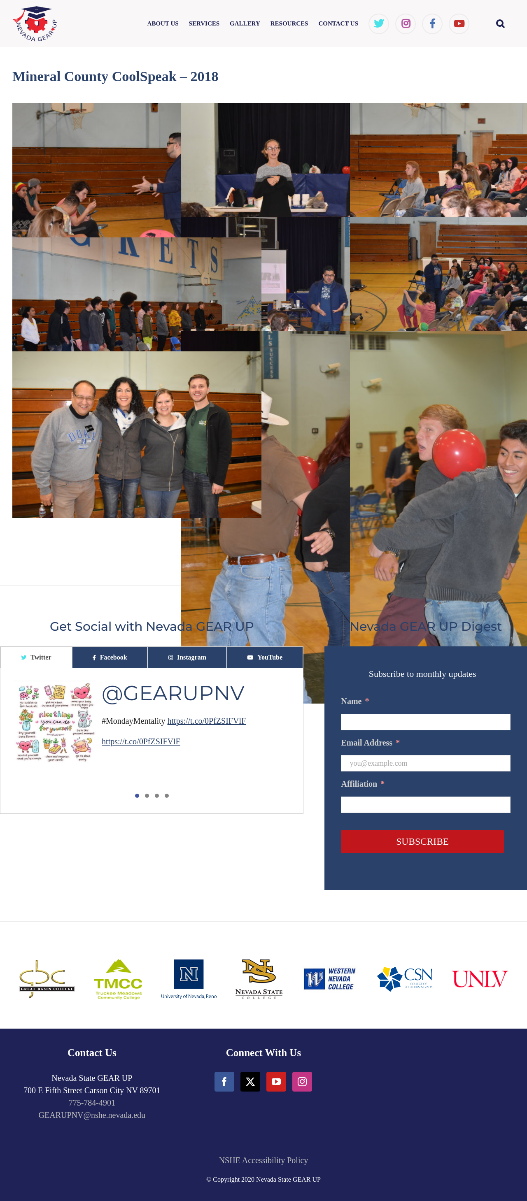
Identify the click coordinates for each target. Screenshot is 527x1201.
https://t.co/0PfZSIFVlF (207, 720)
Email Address (370, 742)
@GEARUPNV (173, 693)
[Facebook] (224, 1082)
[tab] (36, 657)
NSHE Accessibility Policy (263, 1160)
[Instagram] (302, 1082)
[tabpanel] (151, 741)
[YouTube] (276, 1082)
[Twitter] (250, 1082)
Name (355, 701)
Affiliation (363, 783)
